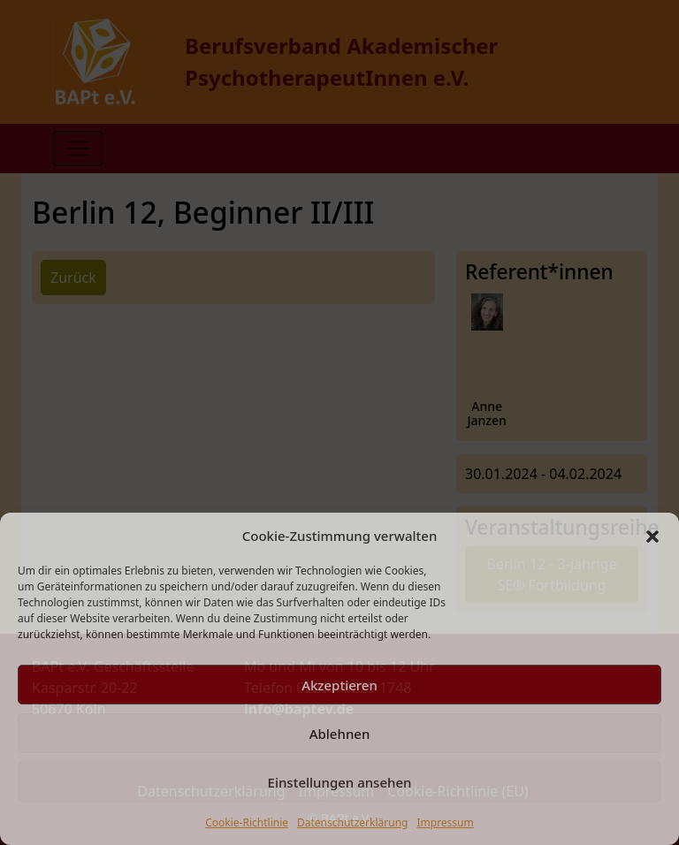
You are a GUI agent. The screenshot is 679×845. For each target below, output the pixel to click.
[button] (652, 535)
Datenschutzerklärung (352, 822)
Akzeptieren (339, 685)
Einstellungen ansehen (340, 782)
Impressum (444, 822)
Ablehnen (339, 733)
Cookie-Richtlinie (246, 822)
